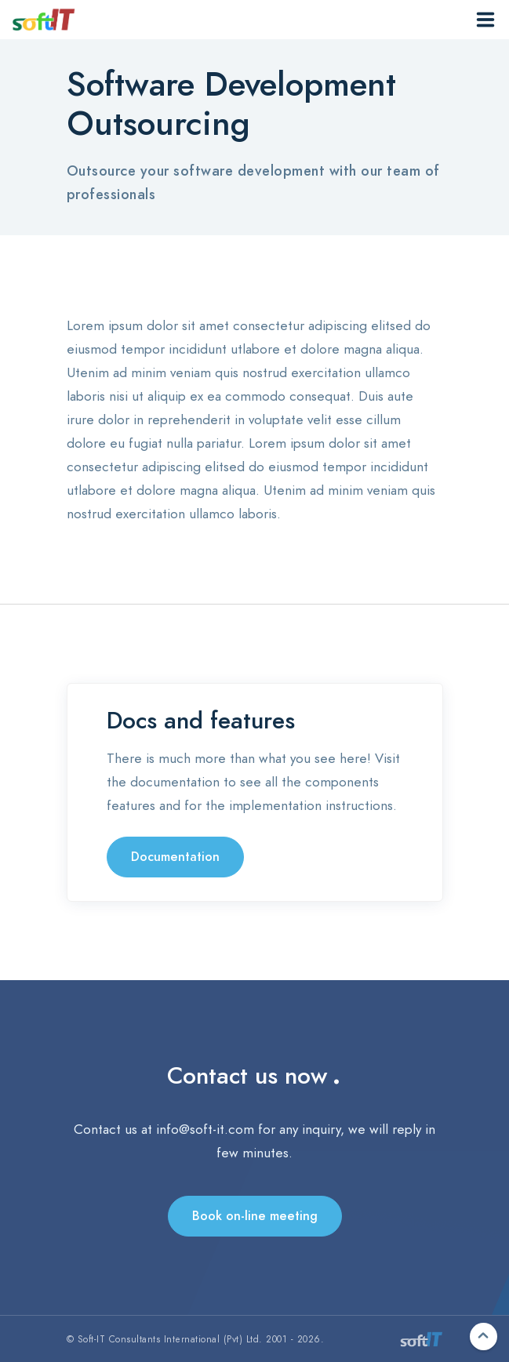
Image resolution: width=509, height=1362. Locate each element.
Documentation (175, 857)
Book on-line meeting (255, 1216)
